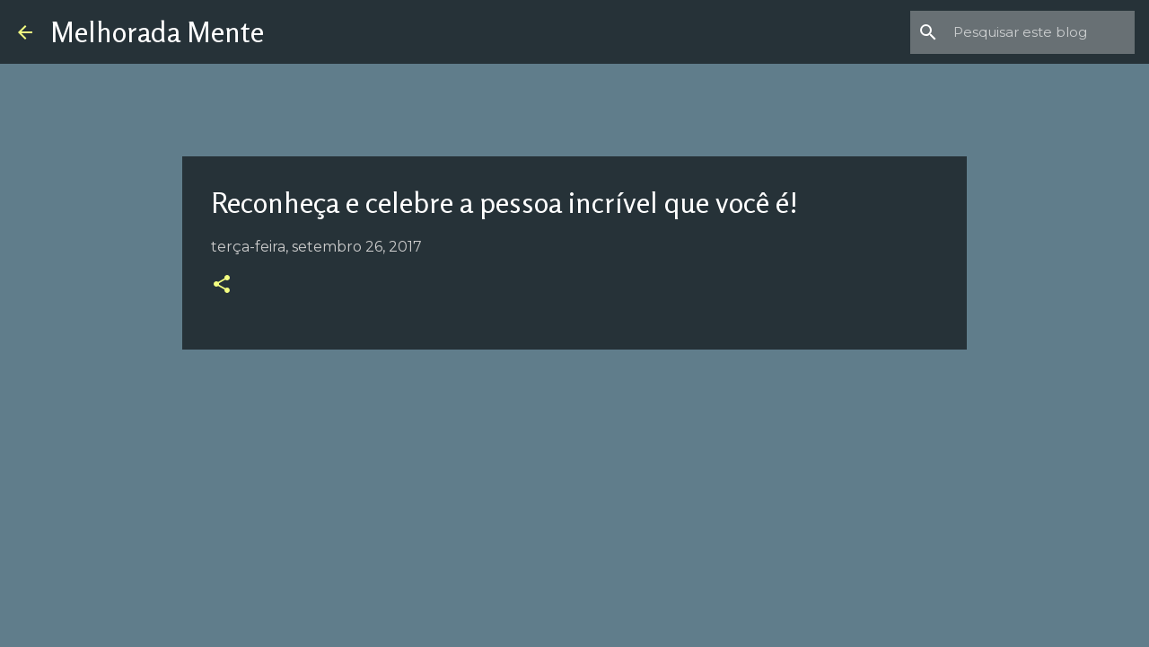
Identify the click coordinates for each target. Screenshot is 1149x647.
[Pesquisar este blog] (1040, 32)
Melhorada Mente (157, 31)
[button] (221, 285)
